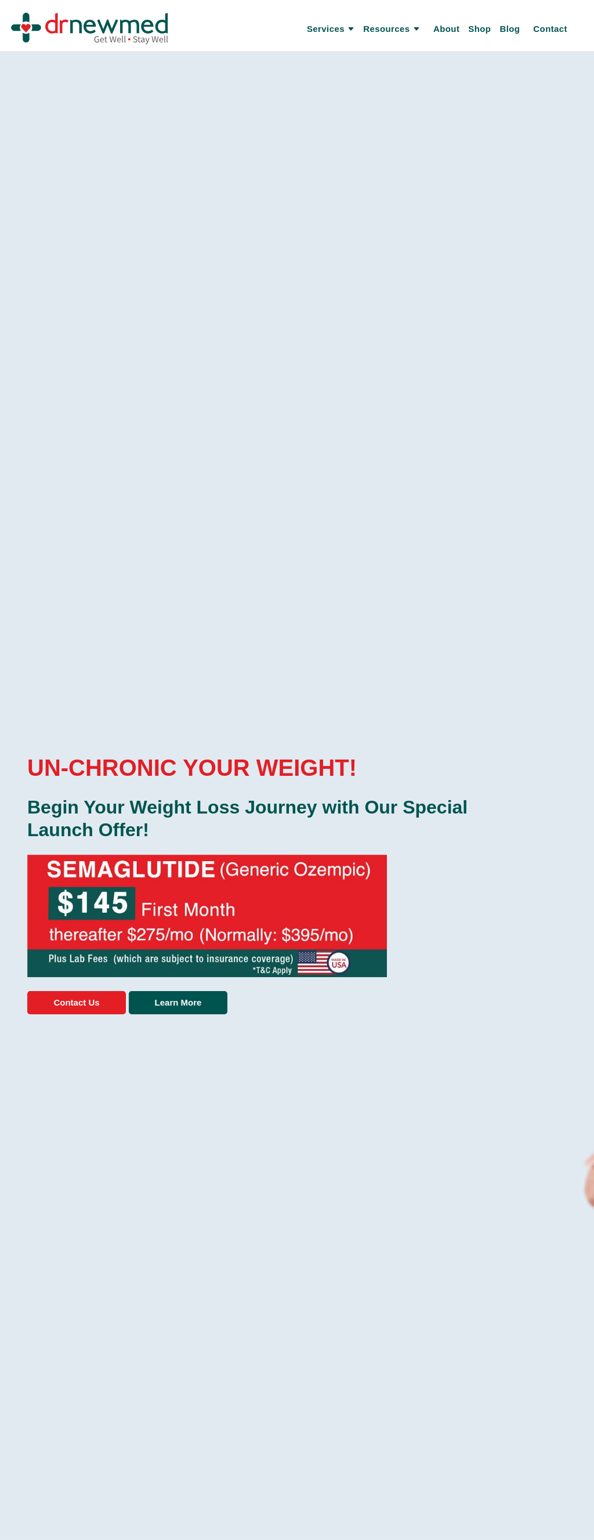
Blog (509, 29)
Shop (479, 29)
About (446, 29)
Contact (550, 29)
